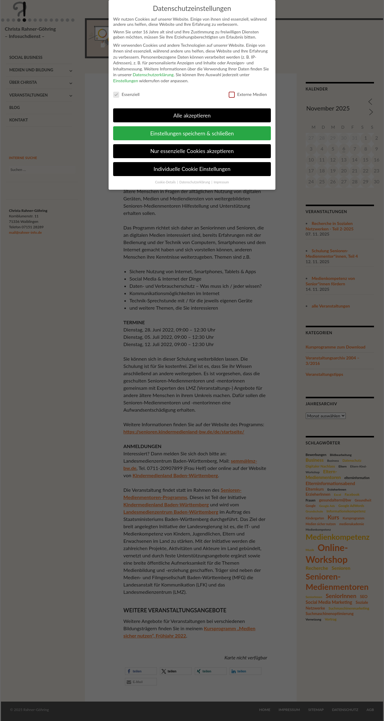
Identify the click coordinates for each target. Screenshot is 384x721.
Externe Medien (248, 89)
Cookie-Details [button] (166, 177)
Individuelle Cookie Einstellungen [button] (192, 164)
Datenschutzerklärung (153, 70)
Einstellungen (125, 76)
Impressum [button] (221, 177)
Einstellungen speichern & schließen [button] (192, 128)
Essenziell (126, 89)
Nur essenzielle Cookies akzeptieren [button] (192, 146)
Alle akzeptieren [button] (192, 110)
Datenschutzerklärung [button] (195, 177)
